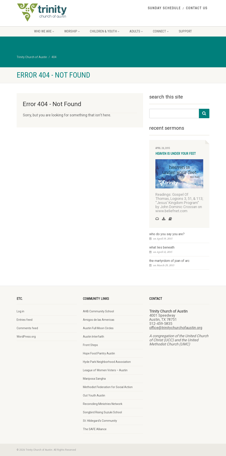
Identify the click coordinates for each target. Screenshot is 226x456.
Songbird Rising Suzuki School (102, 412)
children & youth (104, 31)
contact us (197, 8)
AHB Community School (98, 311)
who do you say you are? (167, 234)
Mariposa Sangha (94, 378)
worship (72, 31)
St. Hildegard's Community (100, 420)
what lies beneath (161, 247)
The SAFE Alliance (95, 429)
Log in (20, 311)
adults (136, 31)
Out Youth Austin (94, 395)
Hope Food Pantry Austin (99, 353)
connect (161, 31)
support (185, 31)
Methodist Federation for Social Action (108, 387)
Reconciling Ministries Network (102, 404)
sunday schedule (164, 8)
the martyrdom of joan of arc (169, 261)
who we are (44, 31)
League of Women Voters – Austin (105, 370)
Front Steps (90, 345)
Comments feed (27, 328)
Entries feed (24, 319)
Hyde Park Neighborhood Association (107, 361)
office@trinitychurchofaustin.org (175, 327)
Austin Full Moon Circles (98, 328)
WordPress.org (26, 336)
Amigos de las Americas (98, 319)
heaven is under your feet (175, 154)
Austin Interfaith (93, 336)
